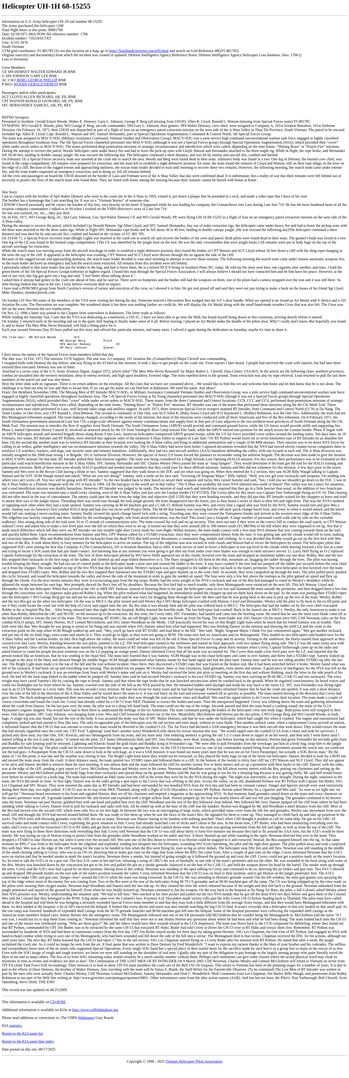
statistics (15, 1028)
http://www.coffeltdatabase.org (95, 1013)
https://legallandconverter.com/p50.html (138, 51)
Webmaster (86, 1020)
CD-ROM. (58, 1005)
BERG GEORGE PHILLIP (37, 80)
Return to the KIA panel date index (28, 1044)
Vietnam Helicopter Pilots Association (193, 1064)
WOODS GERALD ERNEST (35, 84)
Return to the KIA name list (22, 1036)
